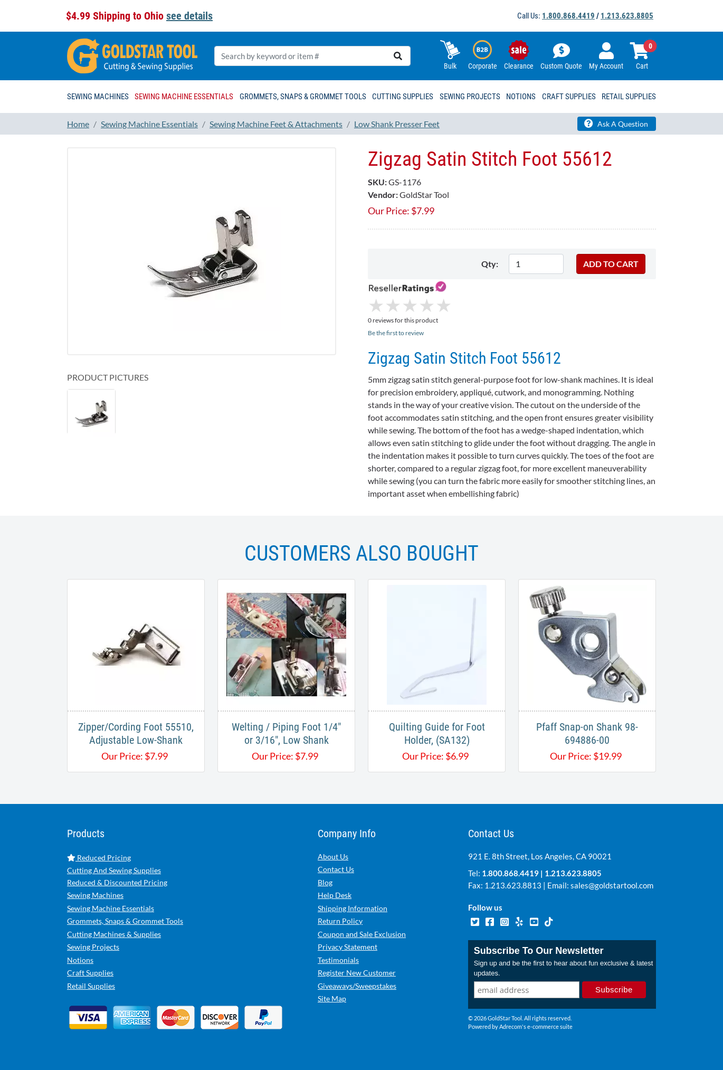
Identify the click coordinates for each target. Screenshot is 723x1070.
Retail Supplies (91, 985)
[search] (398, 56)
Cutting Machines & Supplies (114, 934)
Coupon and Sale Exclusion (362, 934)
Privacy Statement (347, 946)
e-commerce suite (550, 1026)
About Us (333, 856)
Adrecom (510, 1026)
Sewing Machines (95, 895)
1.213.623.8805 (627, 16)
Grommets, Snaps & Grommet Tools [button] (303, 96)
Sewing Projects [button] (470, 96)
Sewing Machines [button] (98, 96)
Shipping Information (352, 908)
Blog (325, 882)
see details (189, 16)
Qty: (489, 264)
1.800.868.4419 (568, 16)
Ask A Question (616, 123)
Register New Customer (357, 972)
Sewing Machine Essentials (110, 908)
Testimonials (338, 959)
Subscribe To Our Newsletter (539, 950)
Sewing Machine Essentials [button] (184, 96)
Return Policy (340, 920)
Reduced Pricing (99, 857)
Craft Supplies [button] (569, 96)
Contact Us (336, 869)
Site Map (332, 998)
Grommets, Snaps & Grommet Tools (125, 920)
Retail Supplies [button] (629, 96)
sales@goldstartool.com (611, 885)
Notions (80, 959)
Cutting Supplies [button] (402, 96)
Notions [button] (521, 96)
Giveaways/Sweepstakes (357, 985)
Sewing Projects (93, 946)
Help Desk (334, 895)
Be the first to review (396, 333)
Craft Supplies (90, 972)
